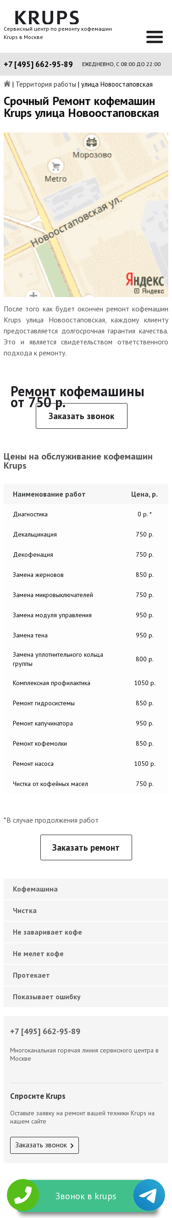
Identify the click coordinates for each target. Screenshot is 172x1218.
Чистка (25, 910)
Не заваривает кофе (47, 931)
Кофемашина (35, 888)
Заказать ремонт (86, 847)
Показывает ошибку (47, 996)
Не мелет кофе (38, 953)
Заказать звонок (81, 415)
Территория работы (46, 84)
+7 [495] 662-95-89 (38, 64)
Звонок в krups (86, 1196)
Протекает (31, 975)
